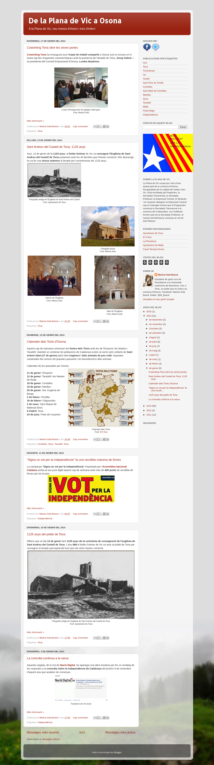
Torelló (146, 79)
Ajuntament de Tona (153, 233)
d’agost (153, 337)
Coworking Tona (36, 54)
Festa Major (149, 110)
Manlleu (147, 95)
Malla (145, 106)
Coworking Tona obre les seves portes (52, 47)
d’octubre (154, 328)
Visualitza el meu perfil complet (158, 299)
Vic (144, 75)
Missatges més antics (120, 732)
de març (153, 359)
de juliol (153, 341)
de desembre (156, 319)
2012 (149, 410)
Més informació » (35, 121)
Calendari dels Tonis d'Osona (46, 341)
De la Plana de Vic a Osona (75, 20)
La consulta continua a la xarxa (47, 658)
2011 (149, 414)
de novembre (156, 324)
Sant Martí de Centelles (155, 91)
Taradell (59, 444)
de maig (153, 350)
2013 (149, 406)
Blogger (117, 752)
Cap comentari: (81, 126)
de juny (153, 346)
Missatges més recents (43, 732)
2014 (149, 316)
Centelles (42, 444)
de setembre (155, 333)
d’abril (152, 355)
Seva (51, 444)
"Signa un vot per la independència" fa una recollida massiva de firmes (74, 459)
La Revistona (149, 241)
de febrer (154, 363)
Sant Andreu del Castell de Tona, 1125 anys (56, 147)
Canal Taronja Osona (153, 249)
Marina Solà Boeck (168, 274)
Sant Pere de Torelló (153, 83)
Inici (82, 732)
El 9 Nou (104, 432)
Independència (45, 518)
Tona (40, 131)
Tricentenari (149, 70)
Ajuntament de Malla (153, 245)
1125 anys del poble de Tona (46, 534)
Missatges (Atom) (51, 739)
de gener (154, 368)
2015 (149, 311)
